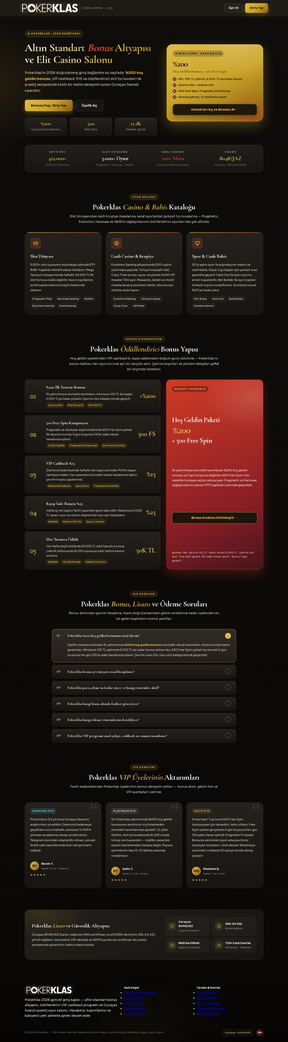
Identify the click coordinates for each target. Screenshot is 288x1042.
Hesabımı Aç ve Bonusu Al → (215, 109)
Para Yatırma (207, 993)
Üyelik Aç (89, 105)
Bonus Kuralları (209, 1003)
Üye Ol (233, 8)
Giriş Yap (256, 8)
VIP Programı (134, 1014)
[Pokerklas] (66, 8)
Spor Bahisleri (135, 1008)
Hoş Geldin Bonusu (139, 993)
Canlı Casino (134, 998)
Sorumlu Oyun (208, 1014)
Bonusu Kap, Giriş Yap (48, 105)
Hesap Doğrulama (211, 1008)
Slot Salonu (133, 1003)
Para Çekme (206, 998)
